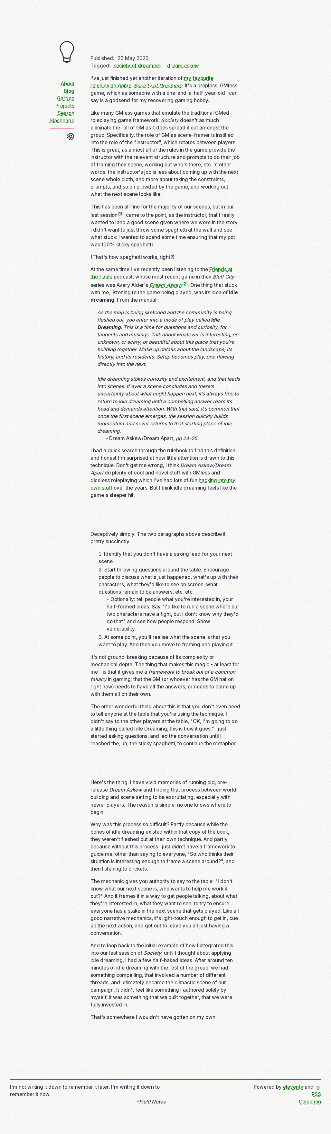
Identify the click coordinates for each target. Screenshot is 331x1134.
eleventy (293, 1087)
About (67, 84)
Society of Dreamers (158, 86)
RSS (316, 1094)
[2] (185, 283)
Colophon (310, 1102)
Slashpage (62, 121)
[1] (120, 213)
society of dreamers (137, 66)
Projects (64, 106)
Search (66, 113)
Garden (65, 98)
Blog (69, 91)
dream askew (183, 66)
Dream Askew (165, 285)
